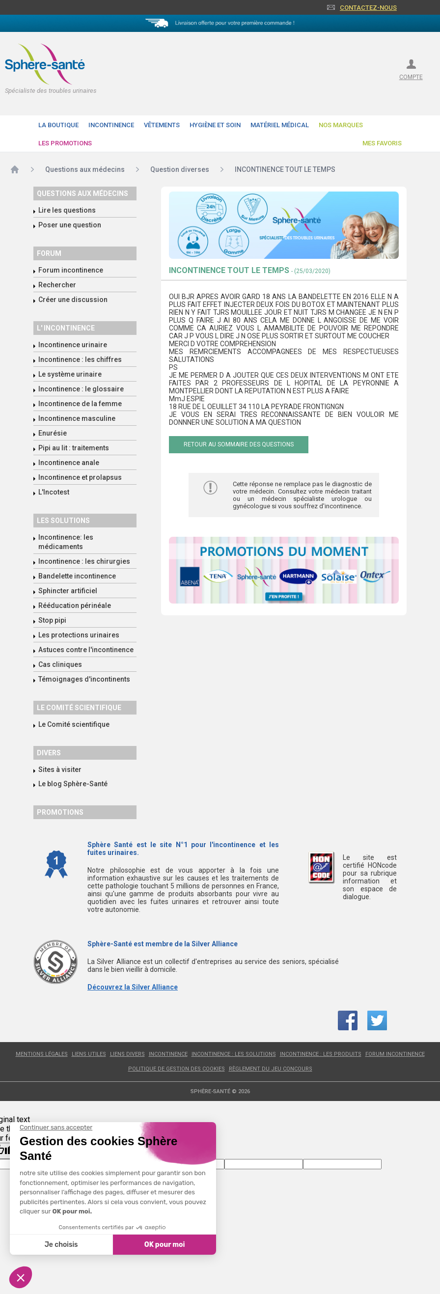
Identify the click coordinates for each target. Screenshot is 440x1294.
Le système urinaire (70, 374)
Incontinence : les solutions (234, 1054)
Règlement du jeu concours (270, 1069)
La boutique (58, 125)
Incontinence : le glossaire (81, 389)
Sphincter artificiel (67, 591)
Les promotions (65, 143)
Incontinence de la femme (80, 404)
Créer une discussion (73, 299)
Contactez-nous (368, 7)
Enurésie (52, 433)
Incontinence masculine (76, 418)
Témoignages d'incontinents (84, 679)
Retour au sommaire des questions (239, 444)
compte (411, 77)
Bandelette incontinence (77, 576)
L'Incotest (53, 492)
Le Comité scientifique (74, 724)
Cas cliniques (60, 664)
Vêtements (162, 125)
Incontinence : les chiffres (80, 359)
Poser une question (69, 225)
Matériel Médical (279, 125)
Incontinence (111, 125)
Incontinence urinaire (72, 345)
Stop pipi (52, 620)
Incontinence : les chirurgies (84, 561)
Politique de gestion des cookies (176, 1069)
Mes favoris (382, 143)
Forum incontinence (70, 270)
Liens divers (127, 1054)
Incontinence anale (68, 463)
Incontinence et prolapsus (80, 477)
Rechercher (57, 285)
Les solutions (63, 520)
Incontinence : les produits (320, 1054)
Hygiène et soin (215, 125)
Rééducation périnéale (74, 605)
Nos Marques (341, 125)
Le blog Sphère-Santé (73, 784)
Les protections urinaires (78, 635)
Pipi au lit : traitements (73, 448)
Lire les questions (67, 210)
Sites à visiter (60, 769)
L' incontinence (66, 328)
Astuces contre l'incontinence (86, 650)
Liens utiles (89, 1054)
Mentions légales (42, 1054)
